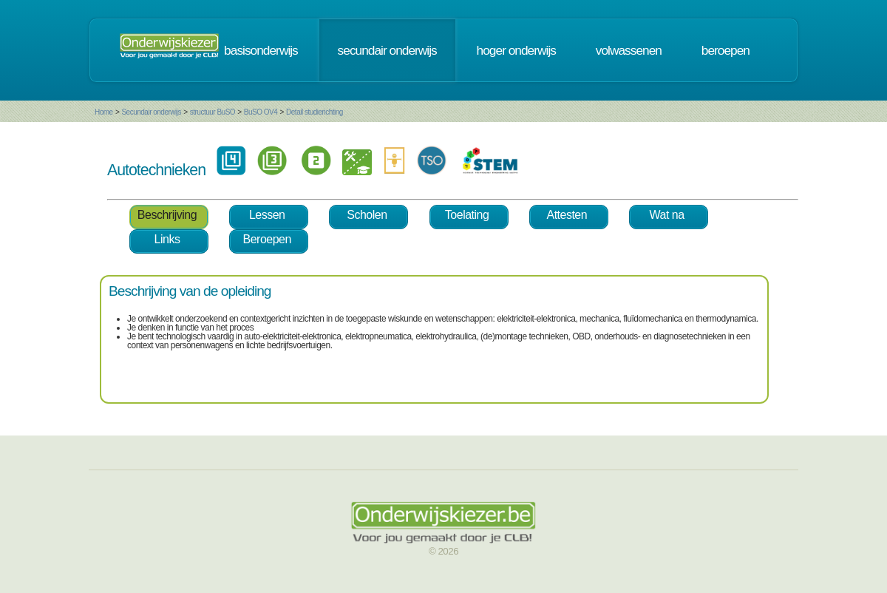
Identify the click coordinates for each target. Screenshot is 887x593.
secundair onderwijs (387, 50)
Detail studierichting (314, 112)
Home (104, 112)
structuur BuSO (212, 112)
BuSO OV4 (260, 112)
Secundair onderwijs (151, 112)
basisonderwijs (261, 50)
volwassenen (629, 50)
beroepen (725, 50)
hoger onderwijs (516, 50)
